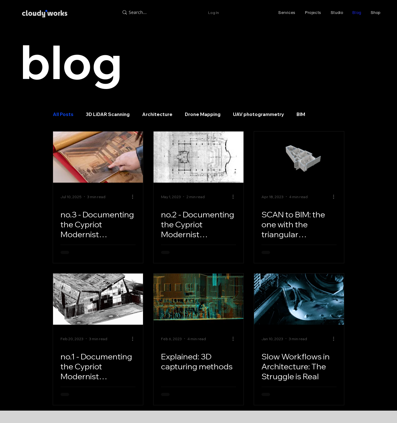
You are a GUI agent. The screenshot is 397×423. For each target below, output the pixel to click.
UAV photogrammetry (258, 114)
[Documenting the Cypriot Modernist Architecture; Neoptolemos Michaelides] (98, 299)
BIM (301, 114)
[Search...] (162, 12)
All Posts (63, 114)
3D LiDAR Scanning (108, 114)
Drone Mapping (203, 114)
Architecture (157, 114)
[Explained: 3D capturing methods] (198, 299)
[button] (287, 12)
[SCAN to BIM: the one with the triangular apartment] (299, 157)
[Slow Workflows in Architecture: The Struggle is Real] (299, 299)
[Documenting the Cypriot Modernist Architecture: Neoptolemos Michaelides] (98, 157)
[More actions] (134, 196)
